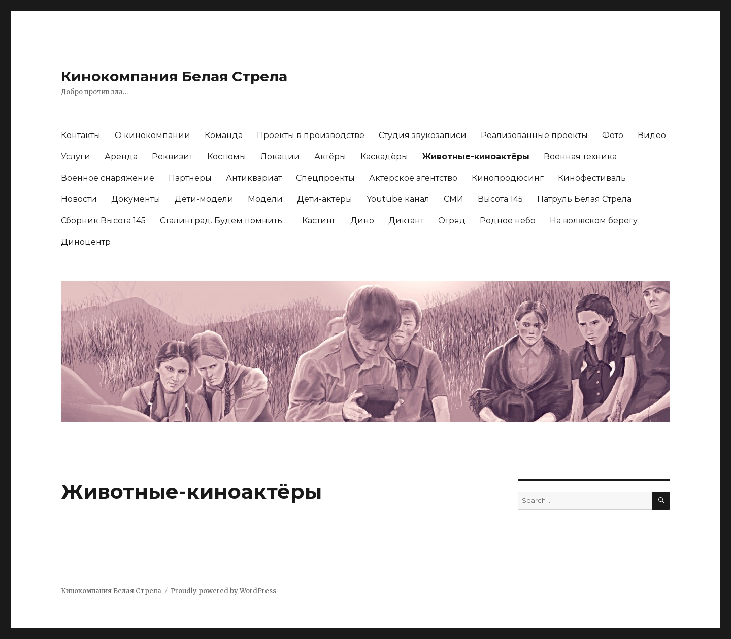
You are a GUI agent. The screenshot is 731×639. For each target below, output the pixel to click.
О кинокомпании (152, 135)
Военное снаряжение (107, 178)
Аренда (121, 156)
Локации (280, 156)
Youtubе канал (398, 199)
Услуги (75, 156)
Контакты (81, 135)
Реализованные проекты (534, 135)
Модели (265, 199)
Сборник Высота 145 (103, 220)
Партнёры (190, 178)
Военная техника (580, 156)
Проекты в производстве (310, 135)
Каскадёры (384, 156)
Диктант (406, 220)
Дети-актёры (324, 199)
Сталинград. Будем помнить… (224, 220)
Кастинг (319, 220)
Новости (79, 199)
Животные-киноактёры (475, 156)
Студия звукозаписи (423, 135)
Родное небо (508, 220)
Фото (612, 135)
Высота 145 (500, 199)
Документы (135, 199)
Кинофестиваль (592, 178)
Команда (224, 135)
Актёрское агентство (413, 178)
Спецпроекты (325, 178)
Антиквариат (254, 178)
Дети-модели (204, 199)
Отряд (452, 220)
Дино (362, 220)
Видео (652, 135)
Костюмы (226, 156)
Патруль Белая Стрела (584, 199)
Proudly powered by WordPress (223, 591)
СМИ (453, 199)
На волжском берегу (594, 220)
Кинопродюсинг (508, 178)
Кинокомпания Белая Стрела (174, 76)
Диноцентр (86, 242)
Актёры (330, 156)
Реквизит (172, 156)
